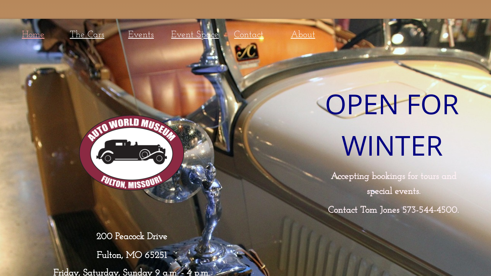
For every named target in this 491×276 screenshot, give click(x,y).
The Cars (87, 34)
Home (33, 34)
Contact (249, 34)
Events (141, 34)
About (303, 34)
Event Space (195, 34)
